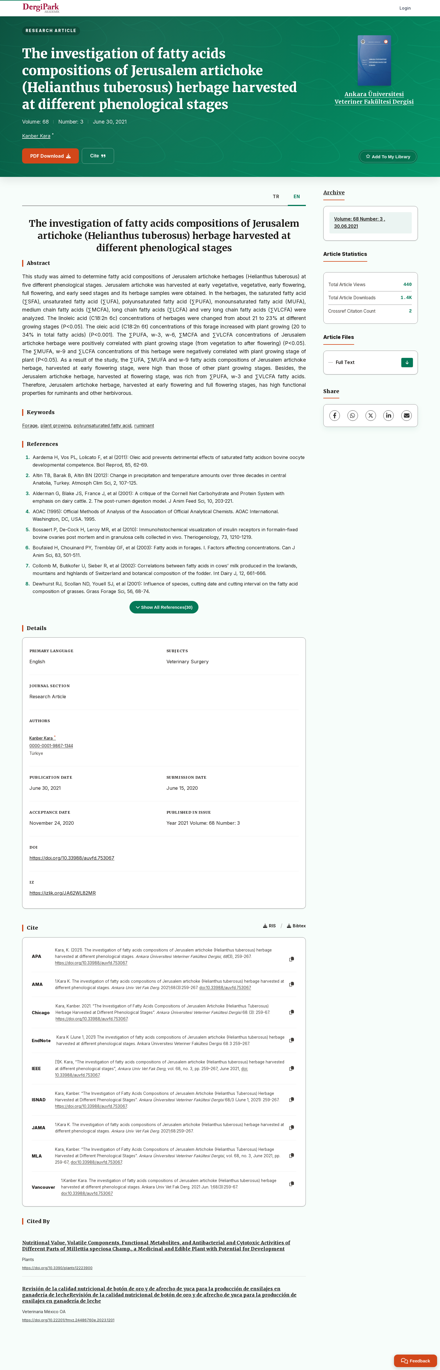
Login (405, 8)
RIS (269, 925)
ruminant (144, 425)
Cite (98, 155)
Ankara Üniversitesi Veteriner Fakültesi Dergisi (374, 98)
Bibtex (296, 925)
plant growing (55, 425)
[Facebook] (334, 415)
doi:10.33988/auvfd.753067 (225, 987)
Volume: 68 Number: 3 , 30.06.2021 (359, 222)
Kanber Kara (36, 136)
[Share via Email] (406, 415)
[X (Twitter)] (371, 415)
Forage (30, 425)
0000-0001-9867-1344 (51, 745)
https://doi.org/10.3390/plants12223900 (57, 1268)
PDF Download (50, 156)
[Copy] (291, 959)
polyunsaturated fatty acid (102, 425)
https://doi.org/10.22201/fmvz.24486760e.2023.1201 (68, 1320)
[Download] (407, 362)
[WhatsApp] (352, 415)
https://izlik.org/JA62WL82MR (62, 893)
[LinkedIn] (388, 415)
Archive (334, 192)
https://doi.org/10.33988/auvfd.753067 (71, 858)
